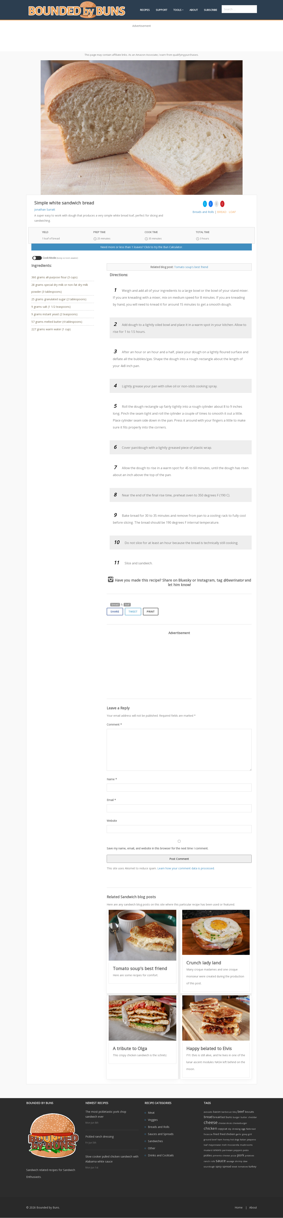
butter (244, 1117)
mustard (208, 1150)
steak (234, 1166)
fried (216, 1134)
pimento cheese (221, 1155)
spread (226, 1166)
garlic (238, 1134)
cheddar (252, 1117)
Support (161, 10)
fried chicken (227, 1134)
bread (221, 212)
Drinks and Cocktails (161, 1155)
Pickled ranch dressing (99, 1136)
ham (220, 1139)
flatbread (251, 1129)
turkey (252, 1166)
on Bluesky (182, 580)
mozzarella (233, 1145)
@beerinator (233, 580)
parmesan (227, 1150)
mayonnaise (214, 1145)
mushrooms (246, 1145)
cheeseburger (240, 1123)
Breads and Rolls (203, 212)
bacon (217, 1112)
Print (151, 611)
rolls (213, 1161)
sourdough (209, 1166)
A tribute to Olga (130, 1048)
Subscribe (210, 10)
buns (229, 1117)
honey (226, 1139)
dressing (236, 1129)
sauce (221, 1160)
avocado (208, 1112)
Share (114, 611)
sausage (230, 1161)
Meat (151, 1112)
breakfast (219, 1117)
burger (236, 1117)
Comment (114, 724)
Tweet (133, 611)
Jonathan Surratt (44, 209)
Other (151, 1148)
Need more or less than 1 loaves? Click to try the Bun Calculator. (141, 247)
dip (229, 1129)
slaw (245, 1161)
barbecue (226, 1112)
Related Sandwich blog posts (131, 896)
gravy (244, 1134)
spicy (219, 1166)
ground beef (210, 1139)
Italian (243, 1139)
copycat (222, 1128)
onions (217, 1150)
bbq (235, 1112)
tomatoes (243, 1166)
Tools (177, 10)
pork (240, 1155)
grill (250, 1134)
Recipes (145, 10)
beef (240, 1111)
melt (224, 1145)
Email (111, 800)
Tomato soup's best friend (191, 267)
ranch (207, 1161)
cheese (211, 1122)
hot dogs (234, 1139)
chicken (210, 1128)
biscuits (249, 1112)
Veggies (153, 1120)
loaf (232, 212)
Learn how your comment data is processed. (186, 868)
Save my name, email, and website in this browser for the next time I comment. (157, 848)
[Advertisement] (141, 38)
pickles (208, 1155)
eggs (243, 1129)
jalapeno (251, 1139)
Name (112, 779)
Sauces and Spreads (161, 1134)
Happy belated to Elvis (209, 1048)
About (194, 10)
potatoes (249, 1155)
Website (112, 821)
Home (239, 1207)
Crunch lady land (203, 963)
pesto (246, 1150)
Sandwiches (155, 1141)
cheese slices (225, 1123)
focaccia (208, 1134)
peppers (237, 1150)
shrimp (238, 1161)
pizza (233, 1155)
